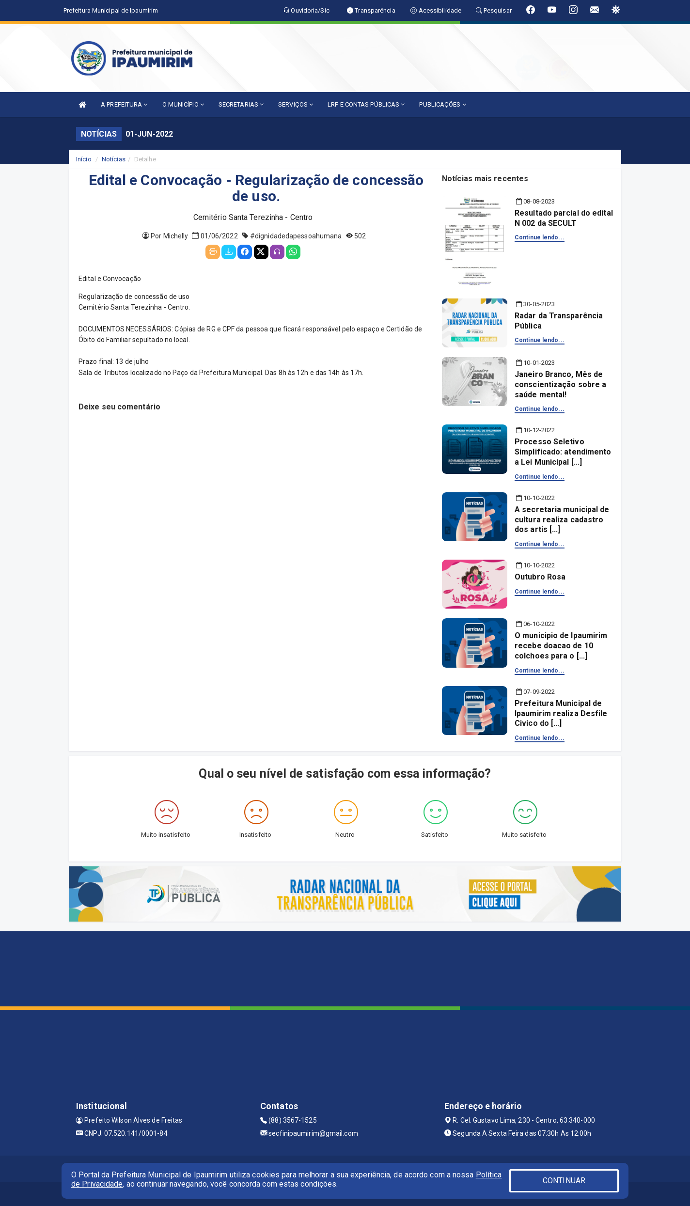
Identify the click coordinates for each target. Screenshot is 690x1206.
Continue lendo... (540, 237)
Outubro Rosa (540, 576)
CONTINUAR (564, 1180)
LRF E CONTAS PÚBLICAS (366, 104)
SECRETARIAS (241, 104)
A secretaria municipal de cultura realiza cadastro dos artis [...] (562, 519)
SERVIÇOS (295, 104)
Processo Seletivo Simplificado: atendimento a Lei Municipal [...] (563, 452)
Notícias (113, 159)
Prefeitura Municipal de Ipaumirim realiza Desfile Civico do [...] (561, 713)
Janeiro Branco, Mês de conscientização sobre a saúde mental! (560, 384)
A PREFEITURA (124, 104)
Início (84, 159)
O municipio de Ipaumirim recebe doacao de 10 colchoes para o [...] (561, 645)
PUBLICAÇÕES (442, 104)
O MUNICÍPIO (183, 104)
